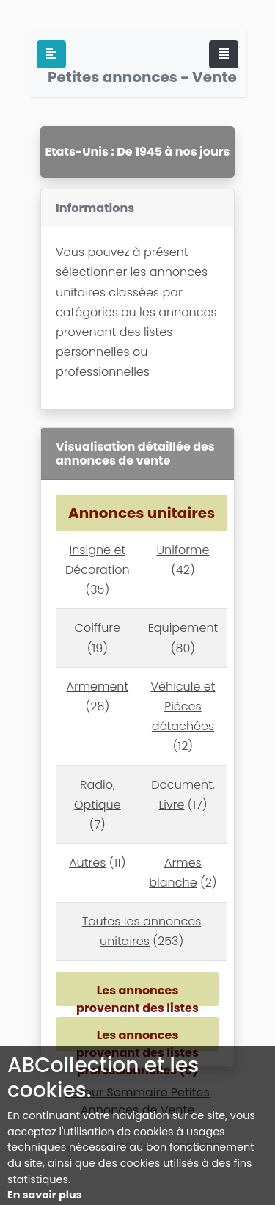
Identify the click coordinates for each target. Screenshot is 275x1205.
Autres (87, 862)
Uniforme (182, 550)
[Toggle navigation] (223, 54)
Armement (98, 686)
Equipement (183, 627)
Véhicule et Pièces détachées (183, 706)
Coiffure (98, 627)
